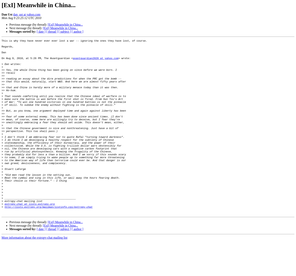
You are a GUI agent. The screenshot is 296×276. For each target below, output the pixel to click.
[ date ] (41, 31)
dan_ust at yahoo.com (26, 14)
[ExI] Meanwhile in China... (65, 24)
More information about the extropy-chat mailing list (34, 272)
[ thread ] (52, 31)
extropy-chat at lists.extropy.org (30, 237)
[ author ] (77, 31)
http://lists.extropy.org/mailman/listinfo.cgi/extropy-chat (49, 240)
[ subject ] (65, 31)
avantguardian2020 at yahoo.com (95, 62)
